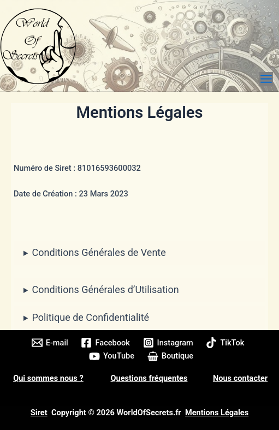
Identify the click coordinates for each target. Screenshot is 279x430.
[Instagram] (168, 342)
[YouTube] (112, 356)
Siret (39, 412)
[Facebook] (105, 342)
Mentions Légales (216, 412)
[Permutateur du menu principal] (266, 79)
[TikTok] (225, 342)
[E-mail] (50, 342)
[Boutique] (170, 356)
